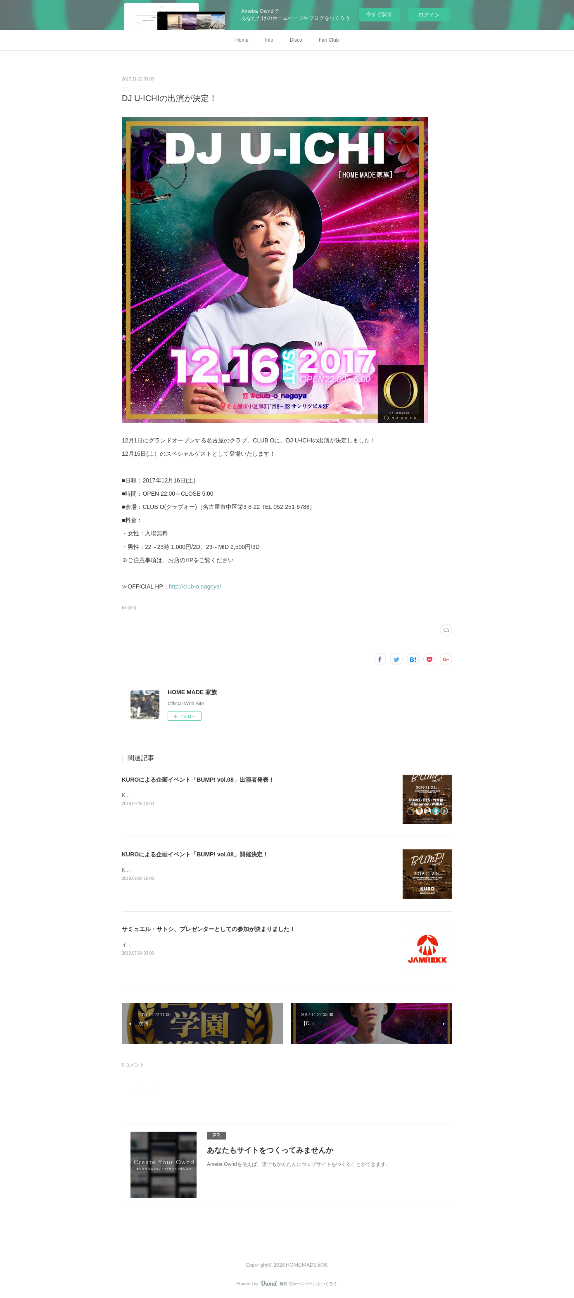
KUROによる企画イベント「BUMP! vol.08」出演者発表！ (198, 779)
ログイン (429, 15)
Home (242, 40)
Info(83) (129, 607)
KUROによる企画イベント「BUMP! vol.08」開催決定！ (195, 854)
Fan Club (329, 40)
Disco (296, 40)
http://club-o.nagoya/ (195, 586)
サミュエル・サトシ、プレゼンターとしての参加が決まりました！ (208, 929)
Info (269, 40)
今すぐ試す (379, 14)
